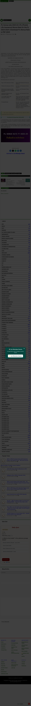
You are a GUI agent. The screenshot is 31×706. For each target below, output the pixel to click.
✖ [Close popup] (24, 348)
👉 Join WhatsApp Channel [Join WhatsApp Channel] (15, 356)
